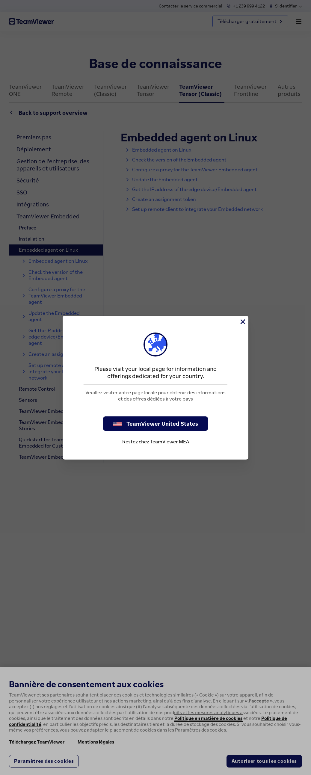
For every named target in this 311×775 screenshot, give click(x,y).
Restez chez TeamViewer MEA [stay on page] (155, 441)
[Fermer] (242, 322)
